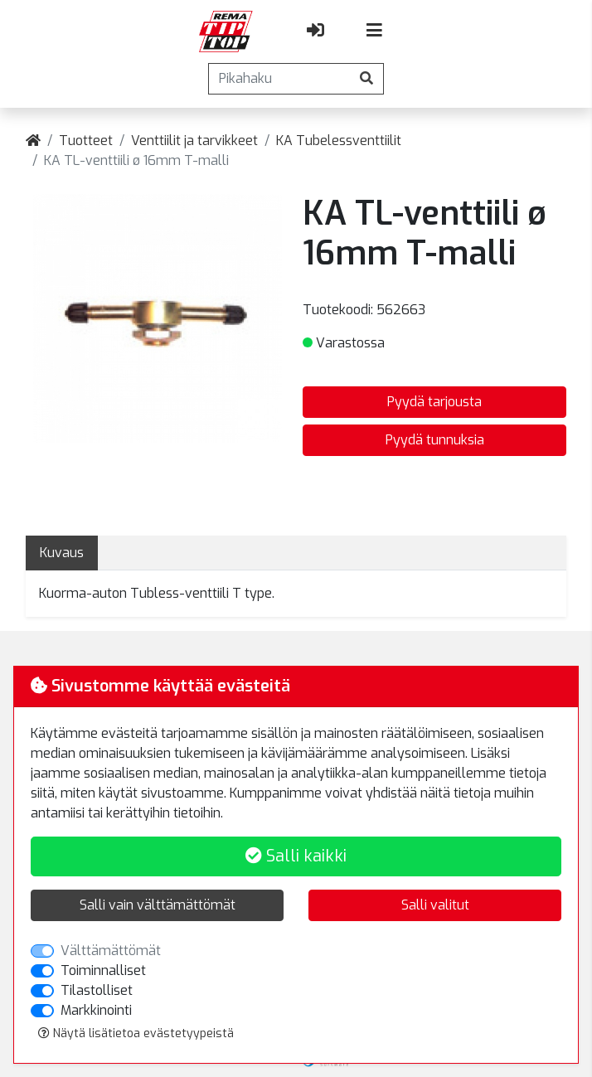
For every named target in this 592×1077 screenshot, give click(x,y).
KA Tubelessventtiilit (338, 140)
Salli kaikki (296, 856)
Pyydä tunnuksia (435, 440)
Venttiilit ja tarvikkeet (194, 140)
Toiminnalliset (103, 970)
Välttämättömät (111, 950)
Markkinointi (96, 1010)
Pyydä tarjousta (434, 401)
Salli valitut (435, 905)
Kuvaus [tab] (62, 552)
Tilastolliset (97, 990)
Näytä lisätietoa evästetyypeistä (136, 1033)
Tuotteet (86, 140)
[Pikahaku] (279, 79)
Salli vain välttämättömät (157, 905)
